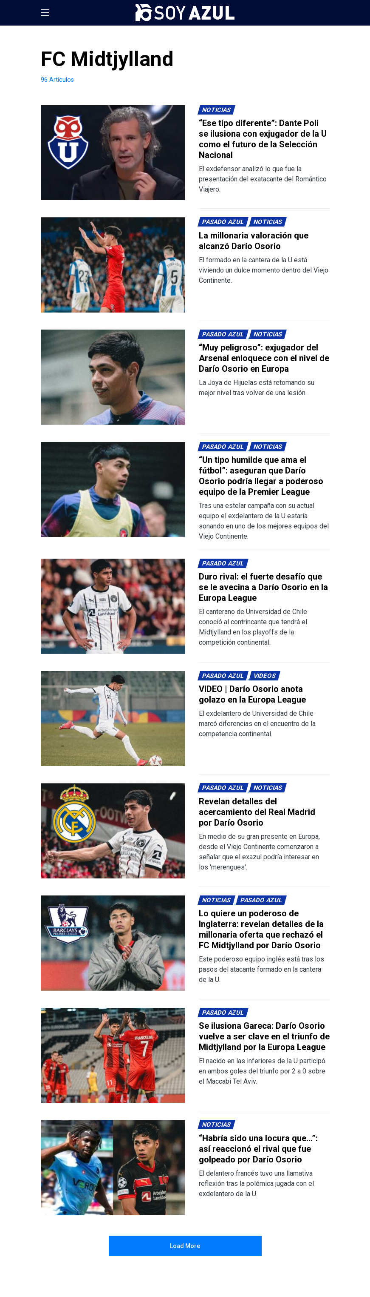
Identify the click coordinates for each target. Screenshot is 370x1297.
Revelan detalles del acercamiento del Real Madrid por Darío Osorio (257, 812)
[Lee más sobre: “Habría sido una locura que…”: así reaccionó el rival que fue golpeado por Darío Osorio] (113, 1167)
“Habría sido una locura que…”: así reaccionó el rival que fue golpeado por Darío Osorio (258, 1149)
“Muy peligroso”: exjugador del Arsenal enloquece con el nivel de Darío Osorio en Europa (264, 358)
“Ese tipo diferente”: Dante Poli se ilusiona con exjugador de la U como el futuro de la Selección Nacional (263, 139)
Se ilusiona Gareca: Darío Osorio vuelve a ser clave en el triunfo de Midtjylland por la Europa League (264, 1036)
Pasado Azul (223, 222)
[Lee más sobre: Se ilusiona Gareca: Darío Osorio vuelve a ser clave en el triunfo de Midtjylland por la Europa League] (113, 1055)
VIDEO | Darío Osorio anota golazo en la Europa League (252, 694)
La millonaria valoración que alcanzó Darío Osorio (253, 240)
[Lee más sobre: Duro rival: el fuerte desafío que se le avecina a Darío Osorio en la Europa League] (113, 606)
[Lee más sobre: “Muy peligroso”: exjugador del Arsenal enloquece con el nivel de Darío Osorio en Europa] (113, 377)
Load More (185, 1245)
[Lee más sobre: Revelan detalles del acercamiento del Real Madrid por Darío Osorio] (113, 830)
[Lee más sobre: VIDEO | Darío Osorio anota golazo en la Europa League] (113, 718)
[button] (45, 12)
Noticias (216, 110)
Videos (264, 676)
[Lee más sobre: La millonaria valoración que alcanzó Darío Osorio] (113, 265)
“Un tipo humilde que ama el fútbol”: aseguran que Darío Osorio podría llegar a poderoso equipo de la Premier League (261, 476)
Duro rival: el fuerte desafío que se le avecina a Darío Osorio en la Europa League (263, 587)
